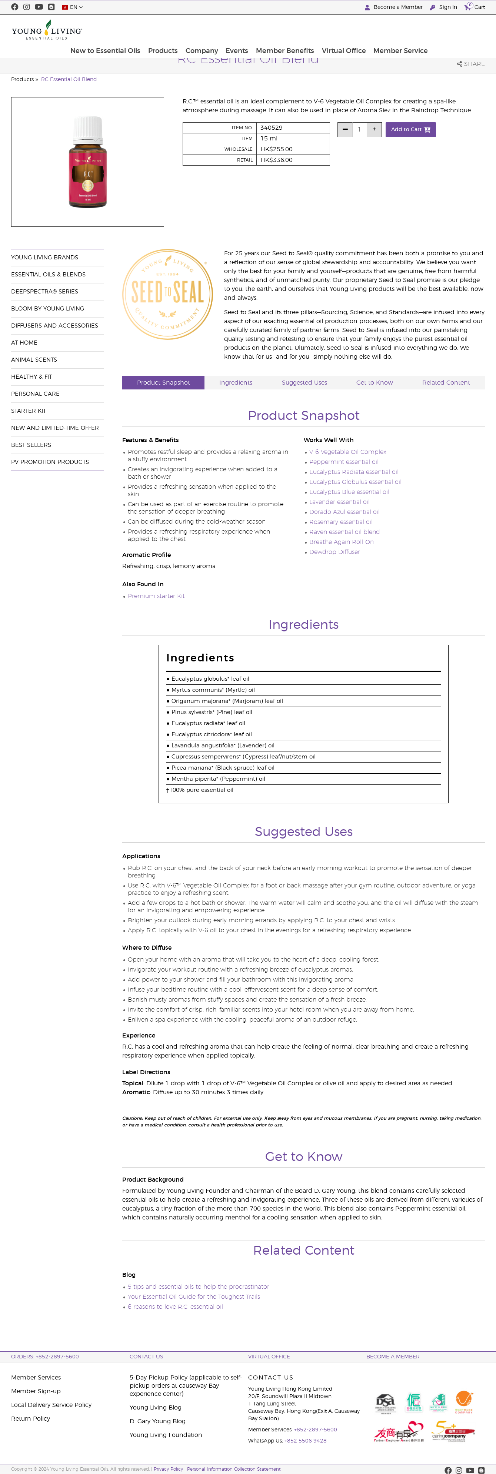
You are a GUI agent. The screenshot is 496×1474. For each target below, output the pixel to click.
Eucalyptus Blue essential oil (349, 492)
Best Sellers (31, 445)
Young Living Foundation (166, 1435)
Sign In (444, 7)
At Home (24, 343)
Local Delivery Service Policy (51, 1405)
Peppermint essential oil (344, 462)
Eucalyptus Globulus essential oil (355, 482)
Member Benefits (337, 29)
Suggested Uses (304, 383)
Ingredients (235, 383)
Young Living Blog (156, 1408)
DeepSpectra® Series (44, 292)
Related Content (446, 383)
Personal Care (35, 394)
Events (288, 29)
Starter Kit (28, 411)
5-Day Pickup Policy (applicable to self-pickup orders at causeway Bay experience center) (186, 1386)
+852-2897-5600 (315, 1429)
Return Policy (30, 1419)
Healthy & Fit (31, 377)
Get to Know (374, 383)
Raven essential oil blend (344, 532)
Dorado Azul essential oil (344, 512)
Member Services (36, 1378)
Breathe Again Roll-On (341, 542)
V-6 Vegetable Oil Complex (347, 452)
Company (252, 29)
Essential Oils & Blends (48, 275)
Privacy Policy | (170, 1469)
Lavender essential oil (339, 502)
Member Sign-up (36, 1391)
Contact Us (146, 1357)
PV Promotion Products (50, 462)
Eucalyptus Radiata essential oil (354, 472)
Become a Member (394, 7)
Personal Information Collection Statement (234, 1469)
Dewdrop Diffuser (334, 552)
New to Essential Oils (155, 29)
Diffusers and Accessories (54, 326)
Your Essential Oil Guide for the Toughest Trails (194, 1297)
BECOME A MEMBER (393, 1357)
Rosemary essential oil (341, 522)
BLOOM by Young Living (47, 309)
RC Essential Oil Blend (69, 79)
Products (213, 29)
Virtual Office (396, 29)
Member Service (453, 29)
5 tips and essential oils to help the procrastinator (198, 1287)
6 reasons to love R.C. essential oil (175, 1307)
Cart (474, 6)
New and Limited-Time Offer (55, 428)
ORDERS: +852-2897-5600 (45, 1357)
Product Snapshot (163, 383)
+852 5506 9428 (305, 1441)
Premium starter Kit (156, 596)
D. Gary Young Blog (158, 1421)
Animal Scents (34, 360)
